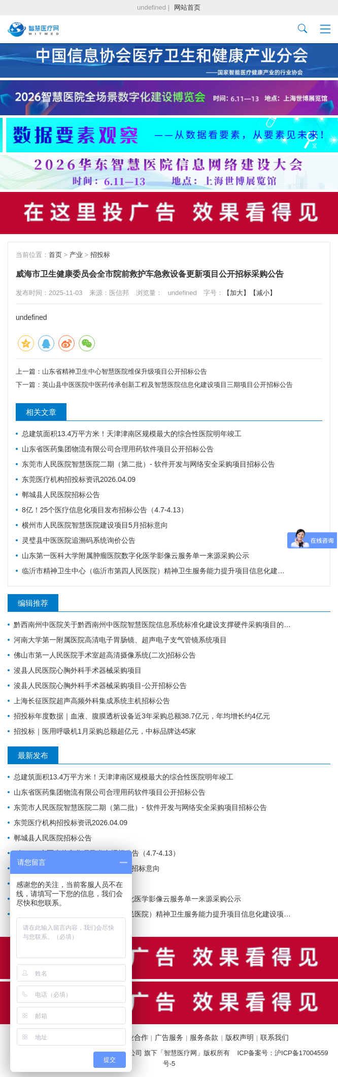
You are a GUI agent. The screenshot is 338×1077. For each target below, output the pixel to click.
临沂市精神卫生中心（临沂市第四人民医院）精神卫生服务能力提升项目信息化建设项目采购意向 (154, 571)
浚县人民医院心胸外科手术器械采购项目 (78, 670)
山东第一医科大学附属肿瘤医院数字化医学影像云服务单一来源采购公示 (135, 555)
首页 (55, 254)
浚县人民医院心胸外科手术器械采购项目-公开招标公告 (100, 685)
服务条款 (204, 1037)
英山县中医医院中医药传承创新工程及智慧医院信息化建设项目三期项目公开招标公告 (167, 384)
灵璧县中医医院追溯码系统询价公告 (79, 540)
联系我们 (274, 1037)
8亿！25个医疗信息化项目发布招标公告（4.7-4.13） (105, 510)
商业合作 (134, 1037)
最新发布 (33, 755)
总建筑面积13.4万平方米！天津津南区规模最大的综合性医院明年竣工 (132, 434)
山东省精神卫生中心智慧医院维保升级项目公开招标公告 (124, 371)
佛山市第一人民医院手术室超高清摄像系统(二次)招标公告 (105, 655)
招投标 (100, 254)
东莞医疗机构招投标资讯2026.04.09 (79, 479)
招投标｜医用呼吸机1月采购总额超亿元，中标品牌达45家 (105, 731)
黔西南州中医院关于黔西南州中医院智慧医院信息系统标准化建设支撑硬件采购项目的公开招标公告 (154, 625)
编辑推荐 (33, 603)
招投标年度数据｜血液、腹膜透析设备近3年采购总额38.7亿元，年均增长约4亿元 (142, 716)
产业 (76, 254)
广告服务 (169, 1037)
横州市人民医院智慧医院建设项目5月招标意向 (95, 525)
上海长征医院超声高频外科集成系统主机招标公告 (92, 701)
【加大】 (236, 293)
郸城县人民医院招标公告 (61, 495)
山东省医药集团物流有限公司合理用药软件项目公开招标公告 (118, 449)
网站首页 (187, 7)
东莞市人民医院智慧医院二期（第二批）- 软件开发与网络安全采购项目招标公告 (148, 464)
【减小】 (263, 293)
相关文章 (41, 412)
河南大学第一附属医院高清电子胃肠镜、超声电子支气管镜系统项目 (120, 640)
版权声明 (239, 1037)
